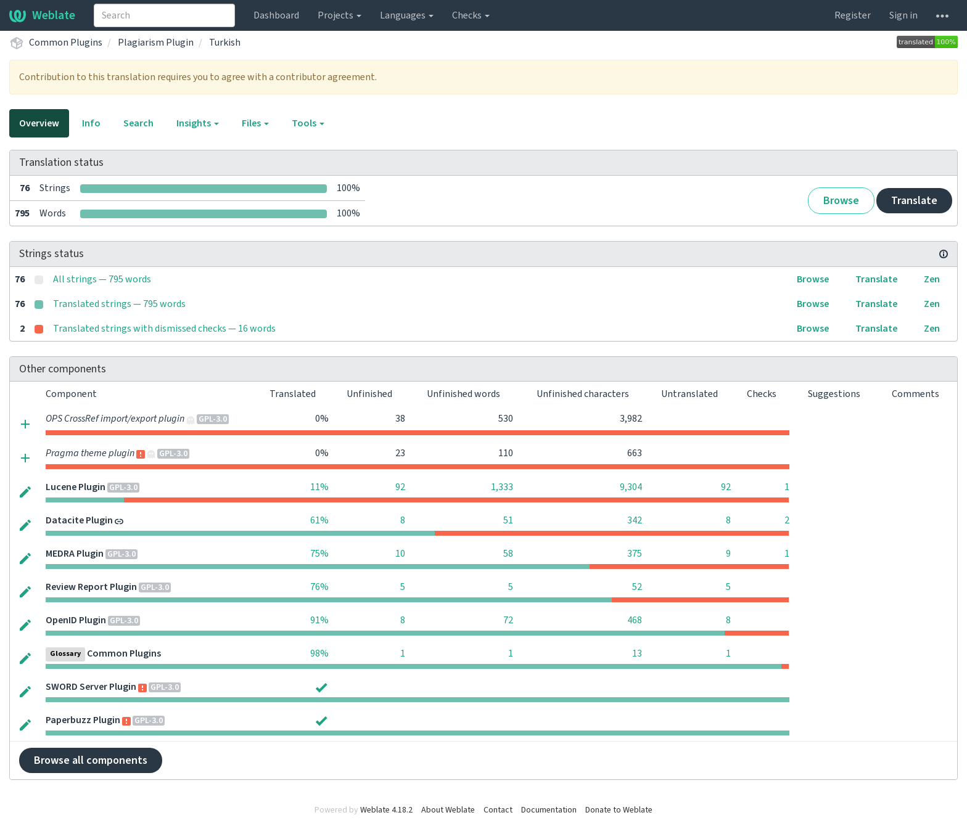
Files (255, 123)
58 (508, 553)
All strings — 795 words (102, 279)
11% (319, 487)
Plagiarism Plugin (156, 42)
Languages (407, 15)
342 (634, 520)
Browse (841, 200)
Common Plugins (65, 42)
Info (91, 123)
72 (508, 620)
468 (634, 620)
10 (400, 553)
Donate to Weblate (618, 810)
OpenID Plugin (76, 620)
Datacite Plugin (79, 520)
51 (508, 520)
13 (637, 653)
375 (634, 553)
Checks (471, 15)
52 (637, 587)
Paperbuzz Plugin (83, 720)
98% (319, 653)
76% (319, 587)
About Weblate (448, 810)
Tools (308, 123)
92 (400, 487)
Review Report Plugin (91, 587)
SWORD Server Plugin (91, 687)
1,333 (502, 487)
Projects (339, 15)
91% (319, 620)
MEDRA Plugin (75, 553)
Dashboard (276, 15)
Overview (39, 123)
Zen (932, 279)
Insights (197, 123)
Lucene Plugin (75, 487)
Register (852, 15)
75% (319, 553)
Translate (914, 200)
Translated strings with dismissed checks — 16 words (164, 328)
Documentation (549, 810)
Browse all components (90, 760)
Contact (498, 810)
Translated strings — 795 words (119, 304)
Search (138, 123)
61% (319, 520)
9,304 (631, 487)
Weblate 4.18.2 (386, 810)
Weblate (42, 15)
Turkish (225, 42)
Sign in (903, 15)
